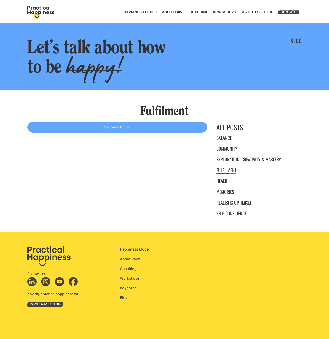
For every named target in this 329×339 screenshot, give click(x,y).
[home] (40, 12)
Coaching (128, 269)
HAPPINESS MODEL (140, 12)
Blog (123, 297)
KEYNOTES (250, 12)
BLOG (268, 12)
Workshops (130, 278)
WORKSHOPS (224, 12)
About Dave (130, 259)
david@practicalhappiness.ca (52, 294)
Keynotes (128, 288)
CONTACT (288, 12)
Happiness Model (135, 249)
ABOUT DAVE (173, 12)
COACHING (198, 12)
